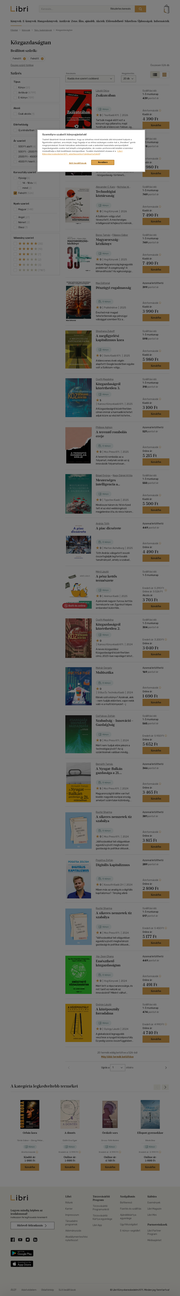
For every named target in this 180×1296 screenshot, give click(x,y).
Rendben (103, 162)
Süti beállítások (78, 163)
